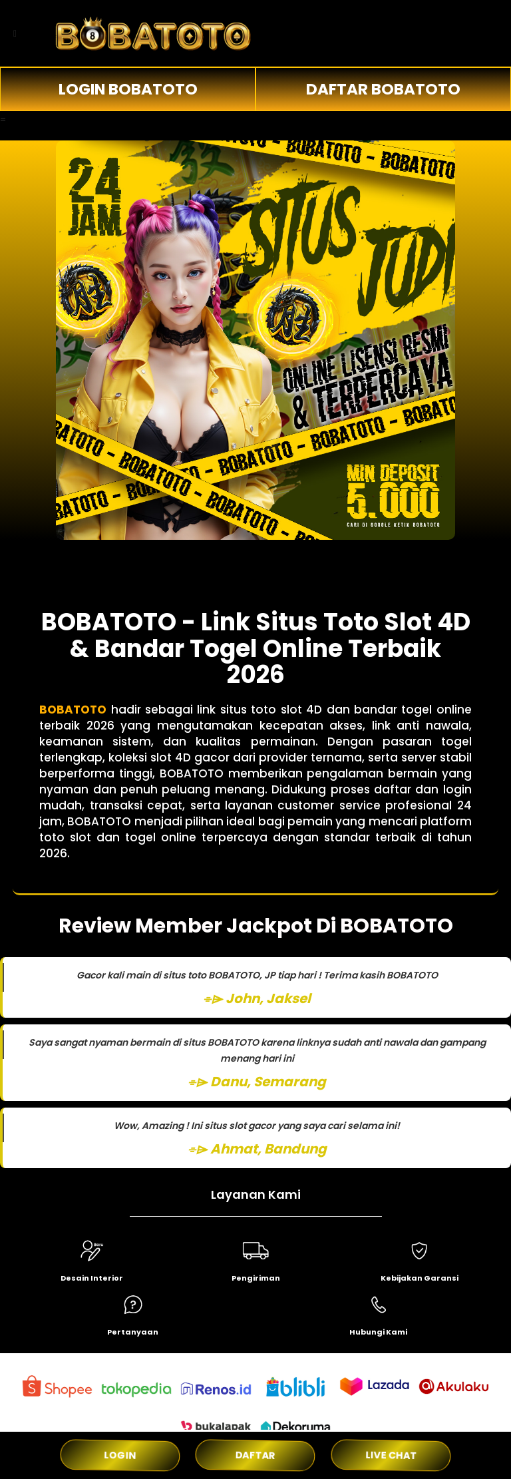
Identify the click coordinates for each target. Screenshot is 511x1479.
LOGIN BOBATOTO (128, 89)
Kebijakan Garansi (419, 1278)
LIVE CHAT (391, 1455)
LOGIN (120, 1455)
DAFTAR (256, 1455)
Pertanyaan (132, 1332)
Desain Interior (92, 1278)
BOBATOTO (72, 710)
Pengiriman (256, 1278)
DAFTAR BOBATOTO (383, 89)
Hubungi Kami (378, 1332)
